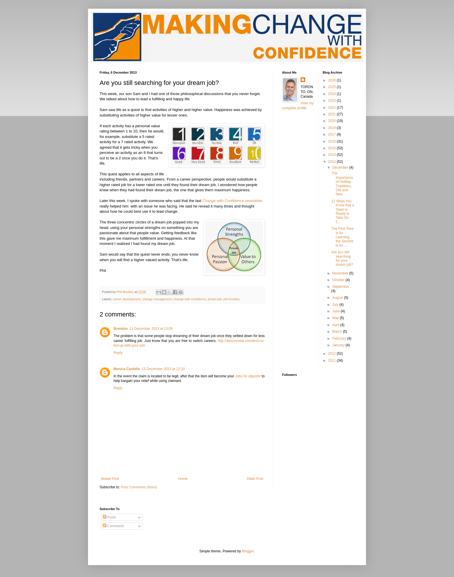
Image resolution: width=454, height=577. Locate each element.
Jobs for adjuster (248, 376)
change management (156, 299)
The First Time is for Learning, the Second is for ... (342, 237)
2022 (332, 107)
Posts (109, 517)
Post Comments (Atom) (139, 487)
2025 (332, 87)
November (340, 273)
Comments (113, 526)
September (340, 287)
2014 (332, 155)
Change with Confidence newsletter (232, 201)
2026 (332, 80)
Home (183, 479)
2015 (332, 148)
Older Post (255, 479)
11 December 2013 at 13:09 (151, 329)
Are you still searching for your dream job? (342, 258)
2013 (332, 162)
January (338, 345)
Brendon (121, 329)
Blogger (248, 551)
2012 (332, 354)
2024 (332, 94)
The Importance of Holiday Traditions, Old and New (342, 183)
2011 (332, 360)
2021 (332, 114)
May (336, 318)
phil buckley (232, 299)
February (339, 338)
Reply (118, 353)
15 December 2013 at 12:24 (163, 369)
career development (126, 299)
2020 (332, 121)
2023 (332, 101)
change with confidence (189, 299)
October (338, 280)
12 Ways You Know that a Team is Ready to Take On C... (342, 211)
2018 (332, 128)
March (337, 332)
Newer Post (110, 479)
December (340, 167)
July (335, 305)
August (338, 298)
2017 (332, 134)
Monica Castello (127, 369)
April (336, 325)
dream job (215, 299)
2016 (332, 141)
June (336, 311)
